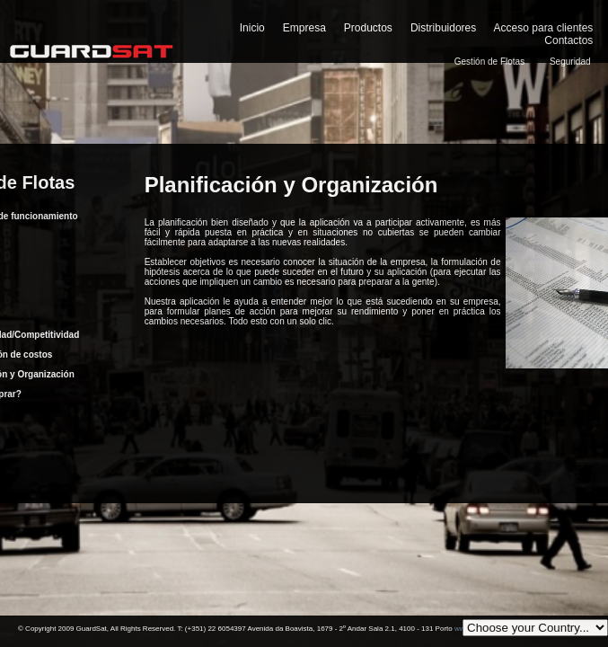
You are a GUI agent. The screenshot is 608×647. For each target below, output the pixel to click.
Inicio (252, 28)
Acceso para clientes (544, 28)
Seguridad (570, 61)
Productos (368, 28)
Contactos (568, 40)
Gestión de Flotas (489, 61)
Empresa (304, 28)
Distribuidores (443, 28)
